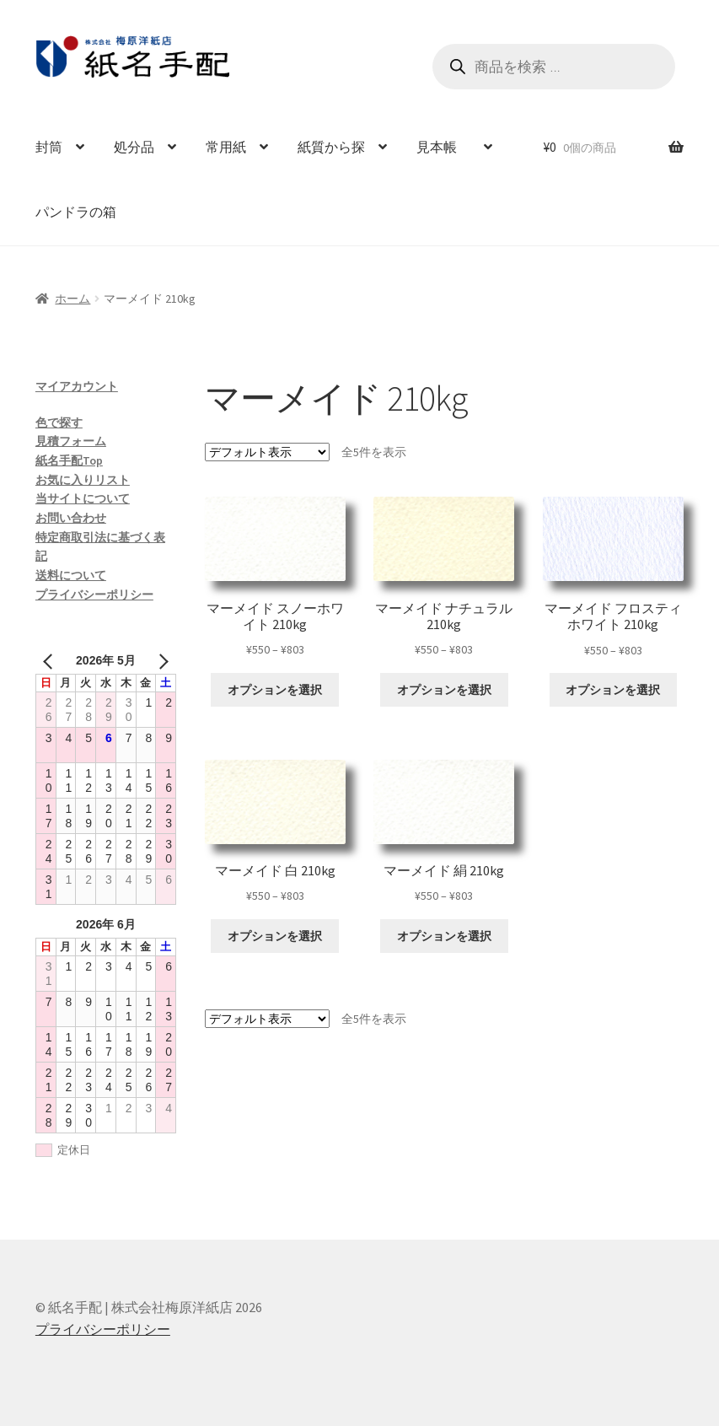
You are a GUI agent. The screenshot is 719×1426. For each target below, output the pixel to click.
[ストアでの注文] (267, 452)
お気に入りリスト (82, 479)
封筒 (48, 146)
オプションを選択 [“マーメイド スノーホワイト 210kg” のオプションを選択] (275, 689)
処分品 (134, 146)
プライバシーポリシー (94, 594)
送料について (70, 575)
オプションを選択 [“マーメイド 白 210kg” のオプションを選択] (275, 936)
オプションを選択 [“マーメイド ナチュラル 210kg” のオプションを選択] (444, 689)
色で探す (59, 422)
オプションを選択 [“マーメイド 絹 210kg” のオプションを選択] (444, 936)
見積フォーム (70, 441)
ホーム (72, 298)
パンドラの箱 (75, 211)
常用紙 (226, 146)
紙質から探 (331, 146)
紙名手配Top (69, 460)
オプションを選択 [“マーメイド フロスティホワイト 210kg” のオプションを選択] (613, 689)
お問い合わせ (70, 517)
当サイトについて (82, 498)
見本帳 (443, 146)
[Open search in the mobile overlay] (554, 66)
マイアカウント (76, 386)
